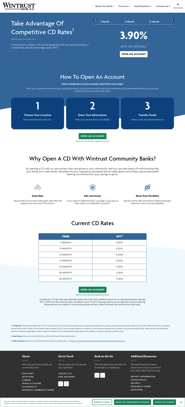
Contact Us (64, 373)
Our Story (28, 373)
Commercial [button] (162, 6)
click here (111, 201)
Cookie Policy (139, 380)
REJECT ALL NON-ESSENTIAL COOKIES (132, 402)
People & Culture (31, 383)
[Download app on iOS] (96, 375)
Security (136, 383)
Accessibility (29, 387)
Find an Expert (66, 377)
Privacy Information (143, 377)
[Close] (181, 402)
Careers (26, 380)
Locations (28, 377)
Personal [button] (123, 6)
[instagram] (66, 383)
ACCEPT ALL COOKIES (164, 402)
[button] (134, 54)
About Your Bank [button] (104, 6)
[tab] (105, 21)
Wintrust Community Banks (38, 390)
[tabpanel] (134, 43)
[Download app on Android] (102, 375)
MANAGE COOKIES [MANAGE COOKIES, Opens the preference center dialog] (102, 402)
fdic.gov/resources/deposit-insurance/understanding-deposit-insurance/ (98, 341)
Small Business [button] (142, 6)
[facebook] (60, 383)
